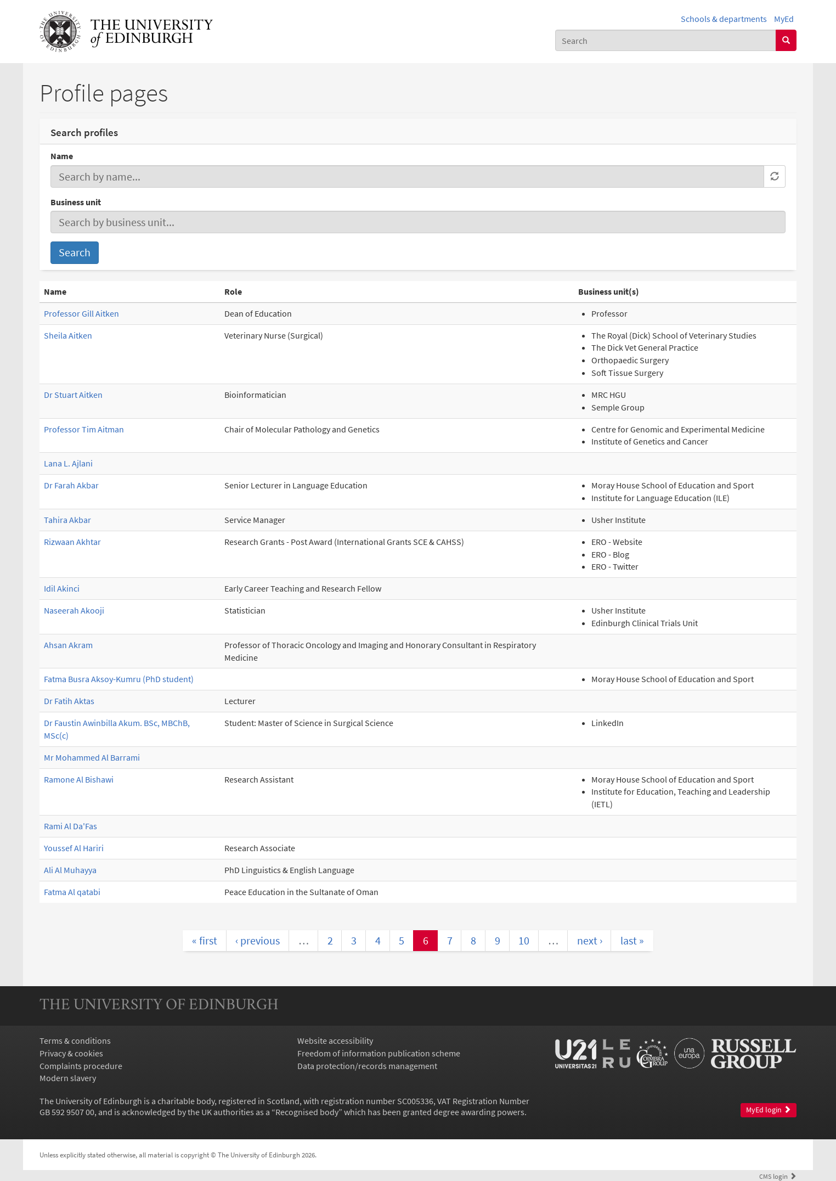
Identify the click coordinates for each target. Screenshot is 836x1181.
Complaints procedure (80, 1065)
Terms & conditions (75, 1040)
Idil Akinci (62, 588)
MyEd (784, 18)
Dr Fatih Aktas (69, 700)
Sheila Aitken (68, 335)
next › (589, 940)
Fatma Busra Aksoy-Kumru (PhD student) (119, 678)
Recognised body (306, 1111)
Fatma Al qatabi (72, 891)
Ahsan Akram (68, 644)
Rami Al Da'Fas (70, 825)
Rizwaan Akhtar (72, 541)
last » (632, 940)
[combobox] (665, 40)
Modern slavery (67, 1077)
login (778, 1176)
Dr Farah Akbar (71, 485)
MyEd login (768, 1110)
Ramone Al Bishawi (79, 779)
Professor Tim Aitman (84, 429)
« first (204, 940)
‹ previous (257, 940)
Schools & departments (724, 18)
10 (523, 940)
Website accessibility (335, 1040)
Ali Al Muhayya (70, 869)
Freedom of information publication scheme (378, 1053)
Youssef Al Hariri (74, 847)
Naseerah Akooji (74, 610)
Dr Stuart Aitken (73, 394)
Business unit (75, 201)
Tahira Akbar (67, 519)
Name (61, 155)
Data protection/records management (367, 1065)
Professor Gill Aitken (81, 313)
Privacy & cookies (71, 1053)
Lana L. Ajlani (68, 463)
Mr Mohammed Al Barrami (92, 757)
